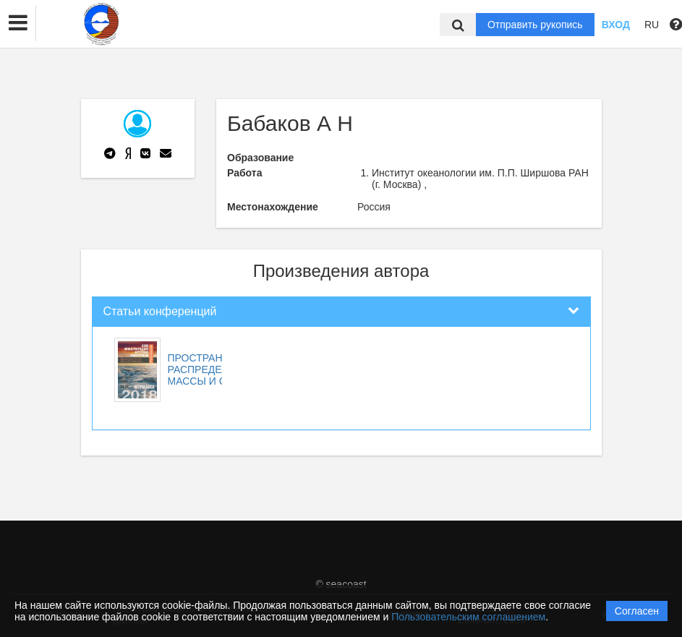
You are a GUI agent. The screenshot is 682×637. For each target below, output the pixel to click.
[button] (18, 23)
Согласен (637, 611)
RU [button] (651, 24)
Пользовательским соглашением (468, 617)
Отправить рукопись (535, 24)
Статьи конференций (160, 311)
